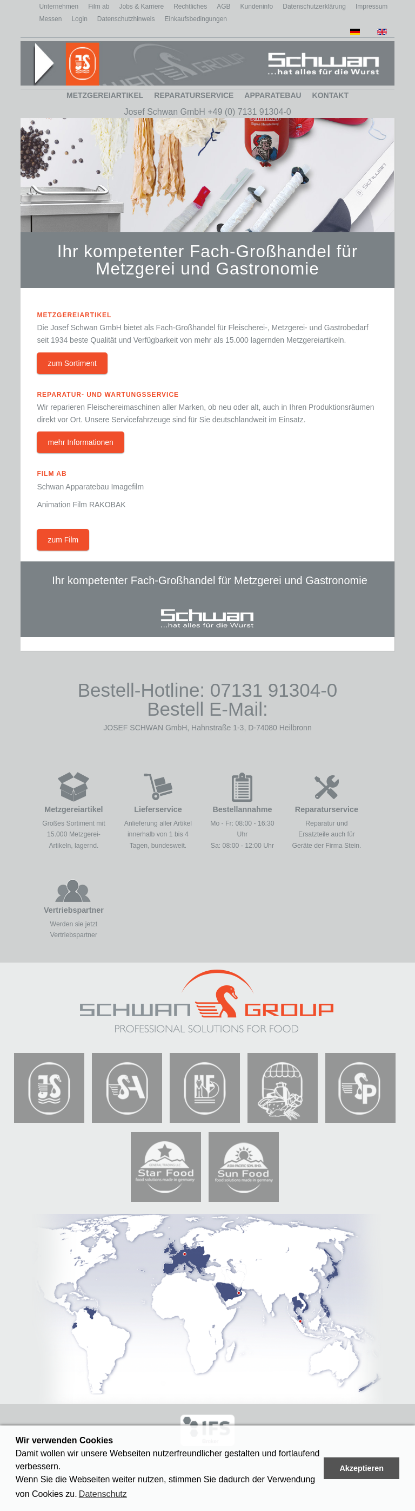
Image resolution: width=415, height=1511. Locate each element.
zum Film (63, 539)
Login (79, 19)
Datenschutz (103, 1494)
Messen (50, 19)
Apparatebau (272, 95)
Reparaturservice (193, 95)
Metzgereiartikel (104, 95)
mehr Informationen (80, 442)
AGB (223, 6)
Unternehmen (58, 6)
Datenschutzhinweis (126, 19)
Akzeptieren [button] (361, 1468)
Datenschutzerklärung (314, 6)
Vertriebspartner (74, 910)
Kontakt (330, 95)
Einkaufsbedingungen (196, 19)
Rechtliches (190, 6)
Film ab (98, 6)
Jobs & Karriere (141, 6)
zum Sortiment (72, 363)
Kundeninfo (256, 6)
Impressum (371, 6)
